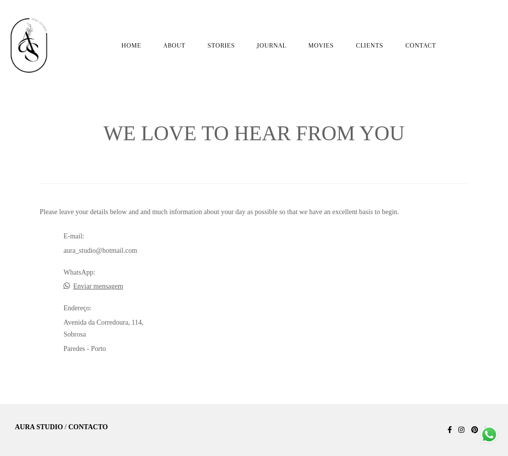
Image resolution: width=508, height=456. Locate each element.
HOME (131, 45)
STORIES (221, 45)
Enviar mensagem (98, 286)
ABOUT (174, 45)
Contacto (88, 427)
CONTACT (420, 45)
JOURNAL (271, 45)
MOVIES (321, 45)
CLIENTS (369, 45)
